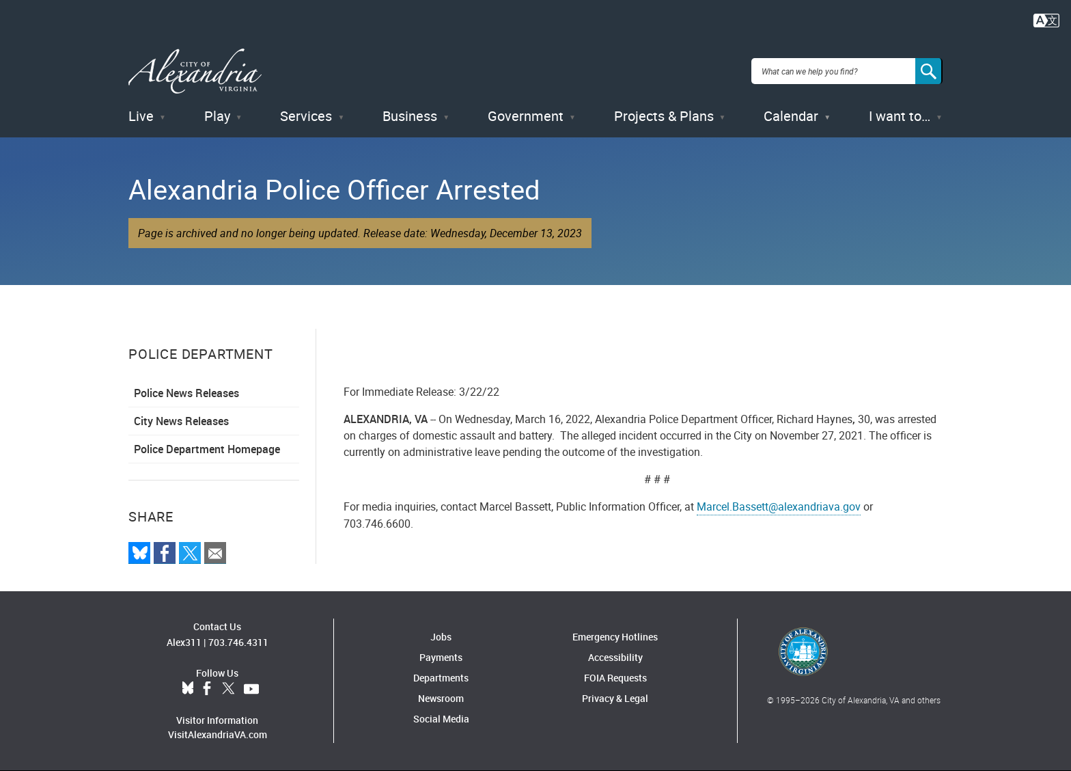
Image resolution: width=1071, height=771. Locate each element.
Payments (440, 657)
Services (306, 116)
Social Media (441, 718)
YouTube (251, 688)
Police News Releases (186, 393)
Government (526, 116)
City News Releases (181, 421)
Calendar (791, 116)
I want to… (899, 116)
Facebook (206, 688)
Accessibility (615, 657)
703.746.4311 (238, 642)
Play (217, 116)
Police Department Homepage (207, 449)
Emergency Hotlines (615, 636)
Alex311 (184, 642)
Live (141, 116)
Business (409, 116)
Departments (441, 677)
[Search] (929, 71)
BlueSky (187, 688)
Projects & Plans (664, 116)
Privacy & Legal (615, 698)
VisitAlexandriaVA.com (217, 734)
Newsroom (441, 698)
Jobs (440, 636)
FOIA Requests (615, 677)
